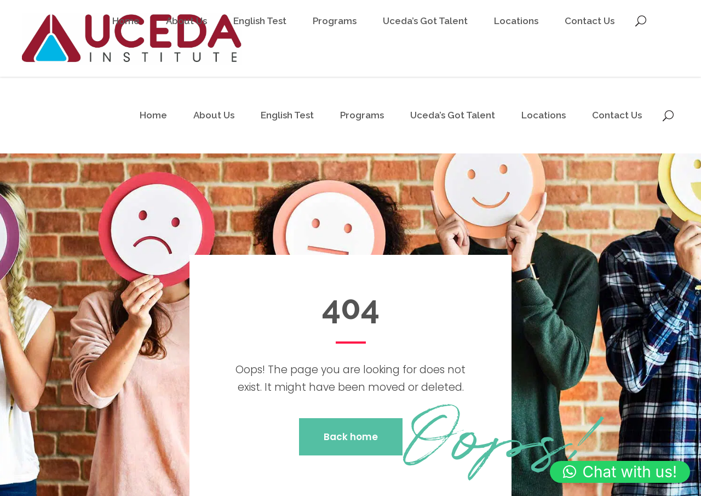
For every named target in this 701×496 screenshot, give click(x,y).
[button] (620, 472)
